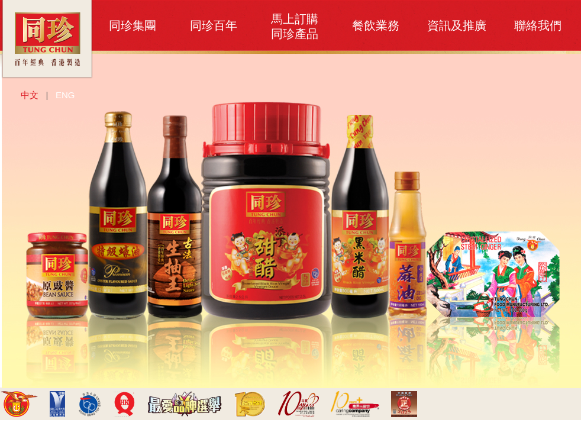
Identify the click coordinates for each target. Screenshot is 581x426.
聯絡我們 (537, 25)
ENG (65, 95)
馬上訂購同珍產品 (294, 26)
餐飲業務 (375, 25)
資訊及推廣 (456, 25)
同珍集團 (132, 25)
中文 (29, 95)
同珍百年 (213, 25)
